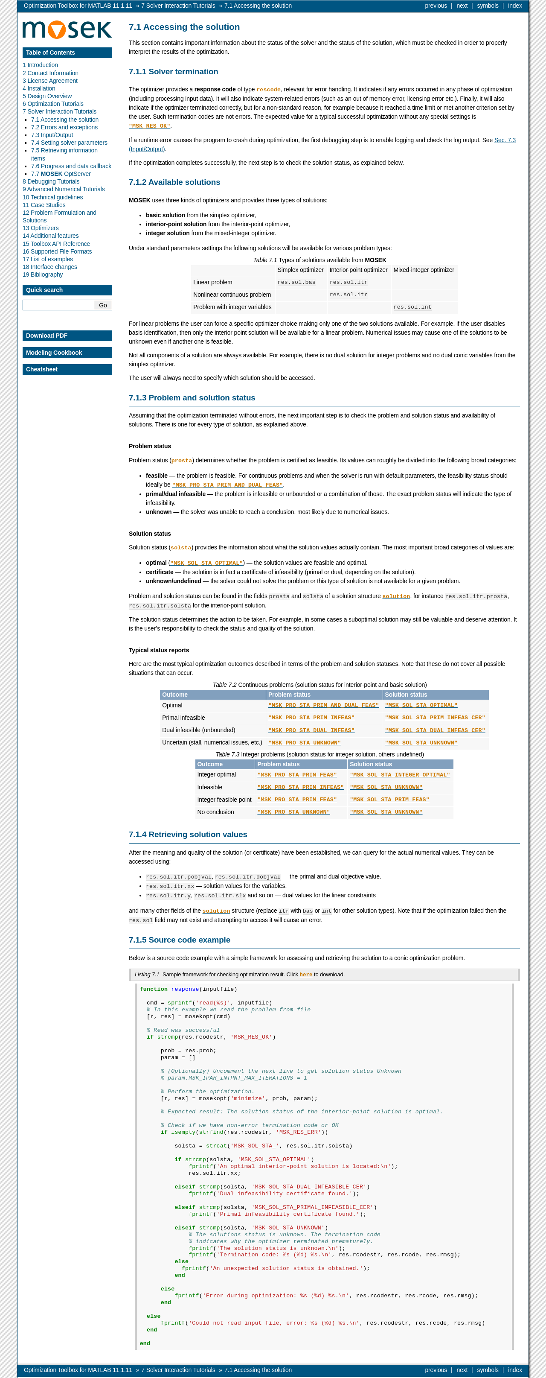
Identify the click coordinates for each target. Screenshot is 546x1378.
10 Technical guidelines (53, 197)
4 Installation (39, 88)
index (515, 5)
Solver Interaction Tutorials (178, 5)
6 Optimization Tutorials (53, 103)
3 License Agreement (50, 80)
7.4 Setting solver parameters (69, 142)
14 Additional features (51, 235)
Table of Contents (50, 52)
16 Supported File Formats (57, 251)
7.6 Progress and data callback (71, 166)
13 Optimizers (41, 228)
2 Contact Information (50, 73)
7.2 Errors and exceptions (64, 127)
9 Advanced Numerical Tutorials (64, 189)
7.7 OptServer (61, 173)
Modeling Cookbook (54, 352)
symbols (488, 5)
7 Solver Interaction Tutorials (59, 111)
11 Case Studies (44, 204)
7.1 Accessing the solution (65, 119)
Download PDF (46, 335)
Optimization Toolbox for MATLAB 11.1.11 (78, 5)
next (462, 5)
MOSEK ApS (446, 1371)
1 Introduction (40, 64)
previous (436, 5)
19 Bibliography (43, 274)
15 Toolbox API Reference (56, 243)
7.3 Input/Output (52, 134)
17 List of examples (48, 259)
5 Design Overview (47, 96)
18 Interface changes (50, 266)
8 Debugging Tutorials (51, 181)
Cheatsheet (42, 369)
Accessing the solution (258, 5)
